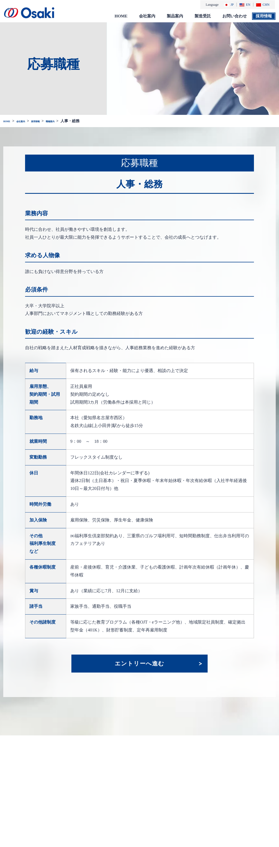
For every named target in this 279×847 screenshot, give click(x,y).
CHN (262, 4)
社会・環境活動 (159, 803)
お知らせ (123, 773)
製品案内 (175, 16)
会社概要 (154, 784)
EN (244, 4)
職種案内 (71, 121)
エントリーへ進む (139, 663)
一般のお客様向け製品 (195, 800)
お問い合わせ (234, 16)
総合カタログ (189, 809)
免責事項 (251, 796)
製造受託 (203, 16)
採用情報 (264, 16)
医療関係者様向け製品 (195, 787)
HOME (121, 16)
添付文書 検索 (190, 815)
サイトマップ (255, 804)
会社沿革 (154, 791)
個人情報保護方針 (257, 784)
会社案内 (147, 16)
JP (228, 4)
